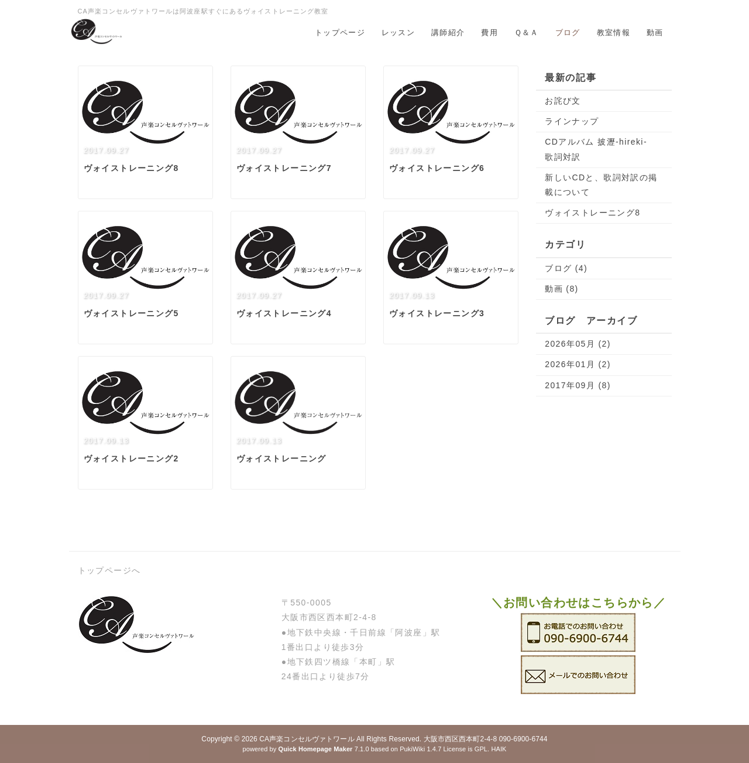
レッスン (398, 32)
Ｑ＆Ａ (526, 32)
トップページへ (109, 570)
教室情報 (613, 32)
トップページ (340, 32)
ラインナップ (572, 121)
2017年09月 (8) (578, 385)
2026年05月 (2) (578, 343)
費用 (489, 32)
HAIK (498, 748)
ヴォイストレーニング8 (592, 212)
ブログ (567, 32)
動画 (655, 32)
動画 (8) (561, 288)
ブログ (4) (566, 268)
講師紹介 (448, 32)
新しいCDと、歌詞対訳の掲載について (601, 185)
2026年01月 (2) (578, 364)
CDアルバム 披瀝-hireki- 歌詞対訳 (600, 149)
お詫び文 (563, 100)
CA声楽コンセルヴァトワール (306, 739)
